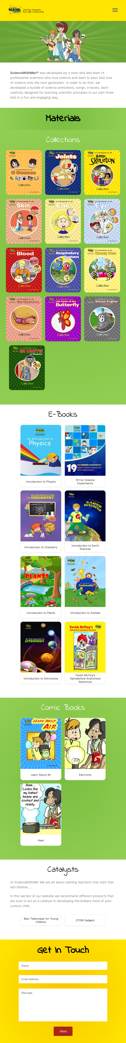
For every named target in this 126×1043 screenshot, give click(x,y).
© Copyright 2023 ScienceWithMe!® (63, 1038)
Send (63, 1012)
